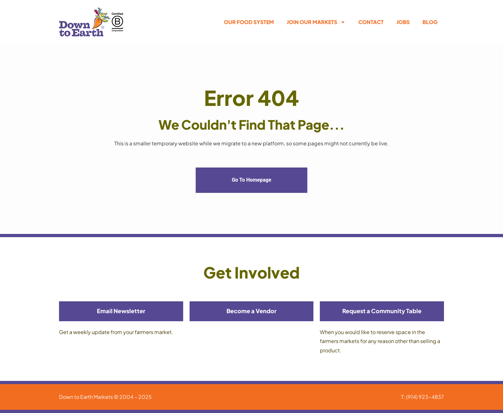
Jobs (403, 22)
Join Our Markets (316, 22)
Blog (430, 22)
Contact (371, 22)
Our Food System (249, 22)
